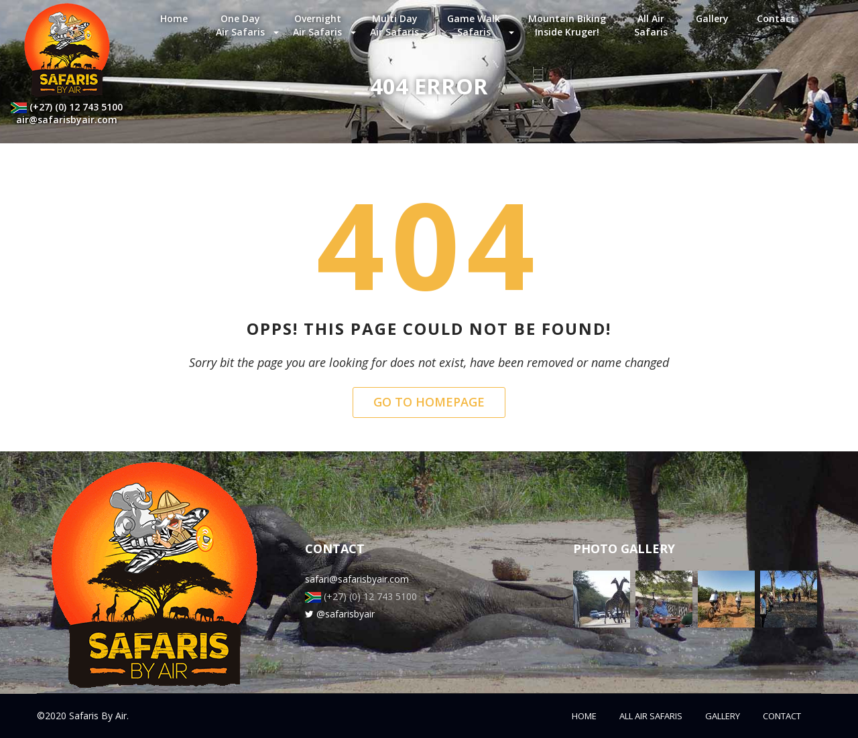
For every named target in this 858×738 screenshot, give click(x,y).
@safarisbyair (340, 613)
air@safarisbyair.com (66, 119)
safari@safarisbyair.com (357, 579)
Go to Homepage (429, 402)
